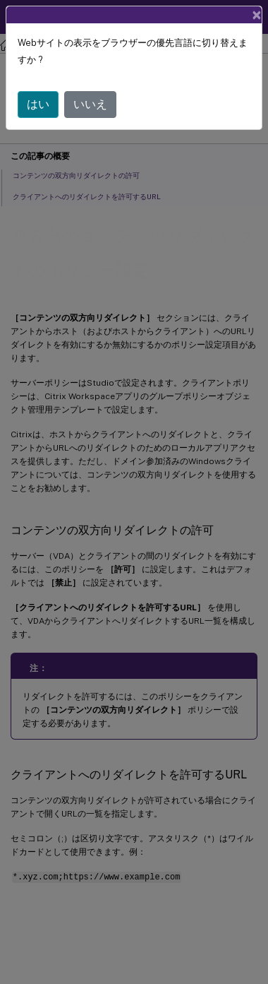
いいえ (90, 104)
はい (38, 104)
